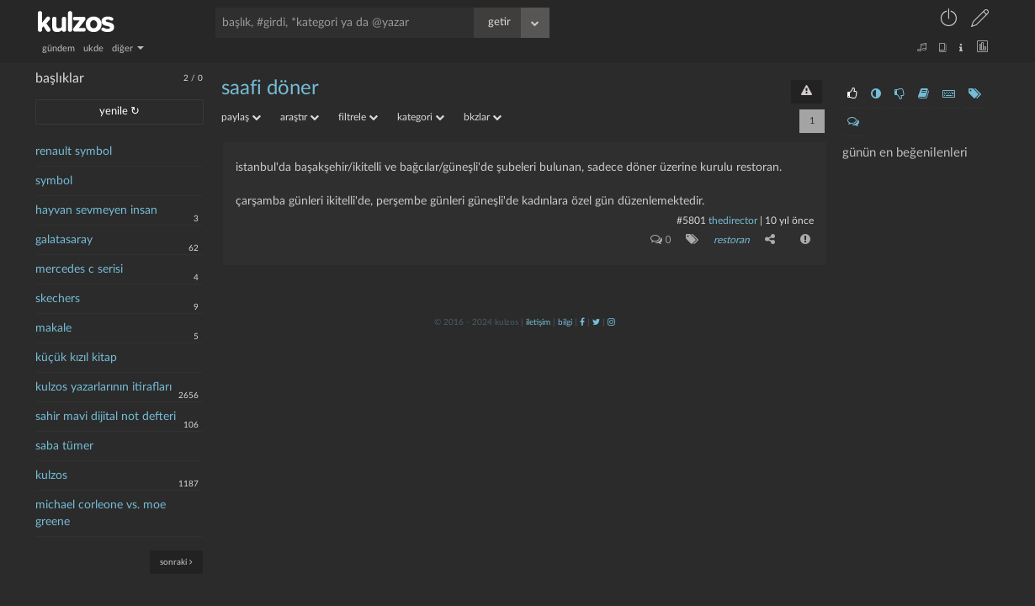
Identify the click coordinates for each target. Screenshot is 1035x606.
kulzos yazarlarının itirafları (103, 387)
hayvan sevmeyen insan (96, 210)
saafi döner (270, 88)
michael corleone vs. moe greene (100, 513)
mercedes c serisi (79, 269)
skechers (57, 299)
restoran (732, 240)
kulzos (51, 475)
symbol (53, 181)
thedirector (733, 220)
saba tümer (64, 446)
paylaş (241, 117)
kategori (420, 117)
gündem (58, 48)
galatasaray (64, 240)
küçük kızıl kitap (76, 358)
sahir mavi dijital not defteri (105, 417)
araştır (299, 117)
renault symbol (73, 151)
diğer (128, 48)
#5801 (691, 220)
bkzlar (483, 117)
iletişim (538, 322)
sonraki (176, 561)
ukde (93, 48)
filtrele (358, 117)
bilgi (565, 322)
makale (53, 328)
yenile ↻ (119, 111)
